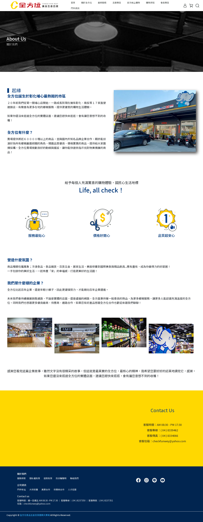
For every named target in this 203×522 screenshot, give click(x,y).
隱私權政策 (34, 478)
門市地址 (21, 489)
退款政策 (48, 478)
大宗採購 (33, 489)
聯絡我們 (74, 478)
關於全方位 (86, 2)
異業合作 (46, 489)
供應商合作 (59, 489)
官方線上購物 (133, 2)
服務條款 (21, 478)
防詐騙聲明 (61, 478)
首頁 (73, 2)
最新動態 (102, 2)
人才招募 (72, 489)
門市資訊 (75, 8)
